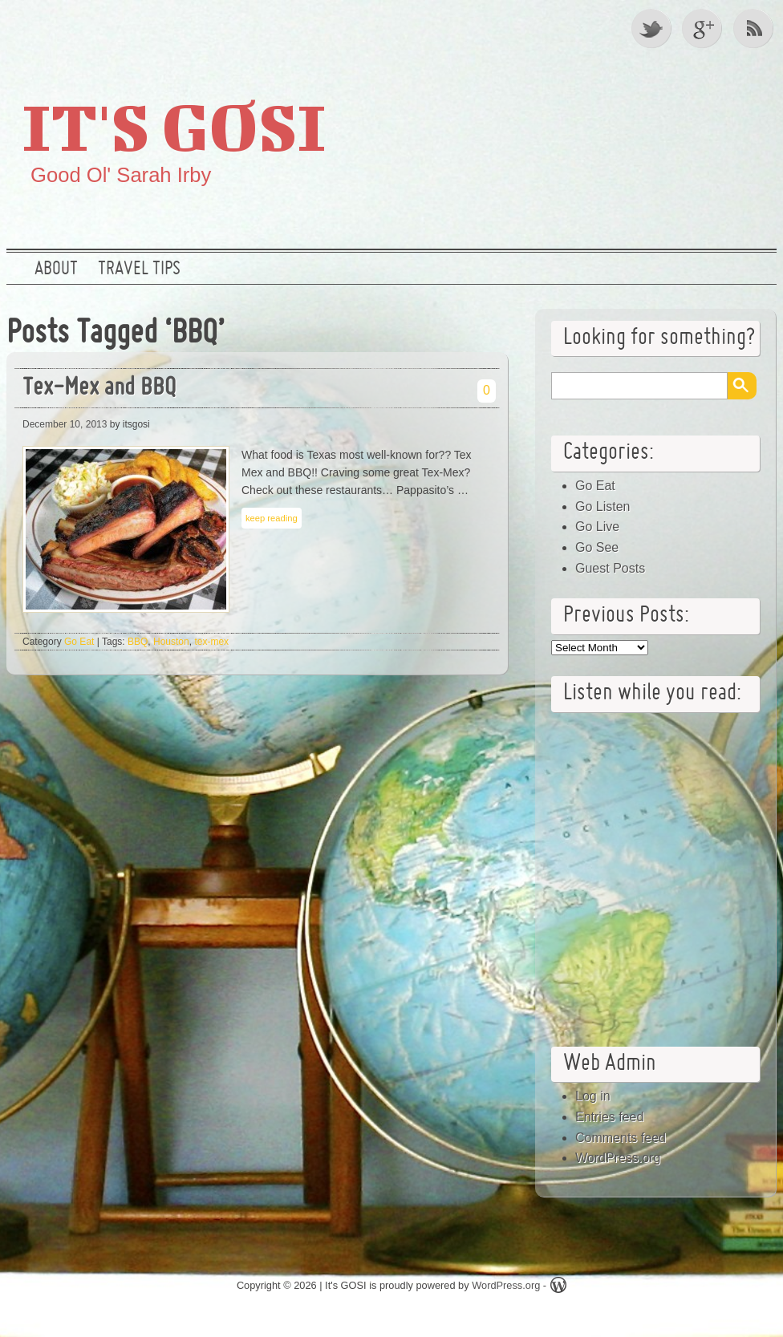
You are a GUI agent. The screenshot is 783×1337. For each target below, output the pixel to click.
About (56, 269)
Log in (593, 1096)
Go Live (597, 526)
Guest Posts (610, 568)
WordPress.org (617, 1158)
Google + (703, 28)
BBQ (138, 641)
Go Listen (602, 506)
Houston (171, 641)
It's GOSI (174, 126)
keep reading (271, 518)
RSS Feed (755, 28)
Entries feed (609, 1117)
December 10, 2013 (64, 424)
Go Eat (79, 641)
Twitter (652, 28)
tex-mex (211, 641)
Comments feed (620, 1138)
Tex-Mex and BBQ (99, 388)
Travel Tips (139, 269)
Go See (597, 547)
